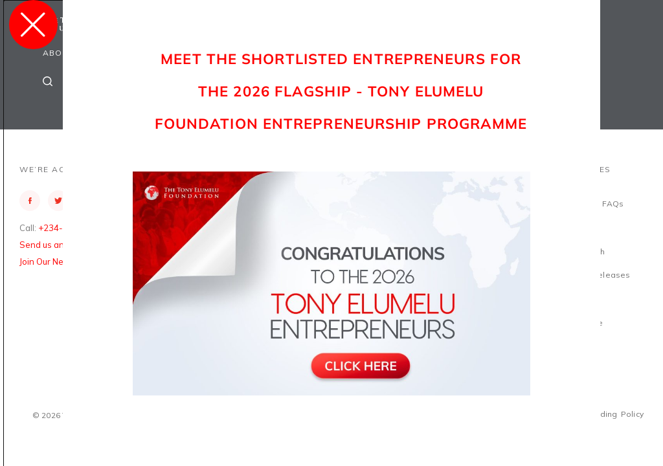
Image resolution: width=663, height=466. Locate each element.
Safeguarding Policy (603, 414)
